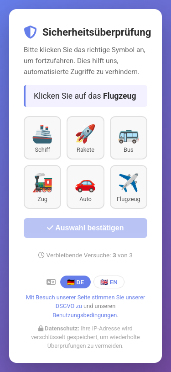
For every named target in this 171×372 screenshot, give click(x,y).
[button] (42, 137)
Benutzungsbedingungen (84, 315)
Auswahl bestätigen (85, 228)
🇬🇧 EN (109, 282)
